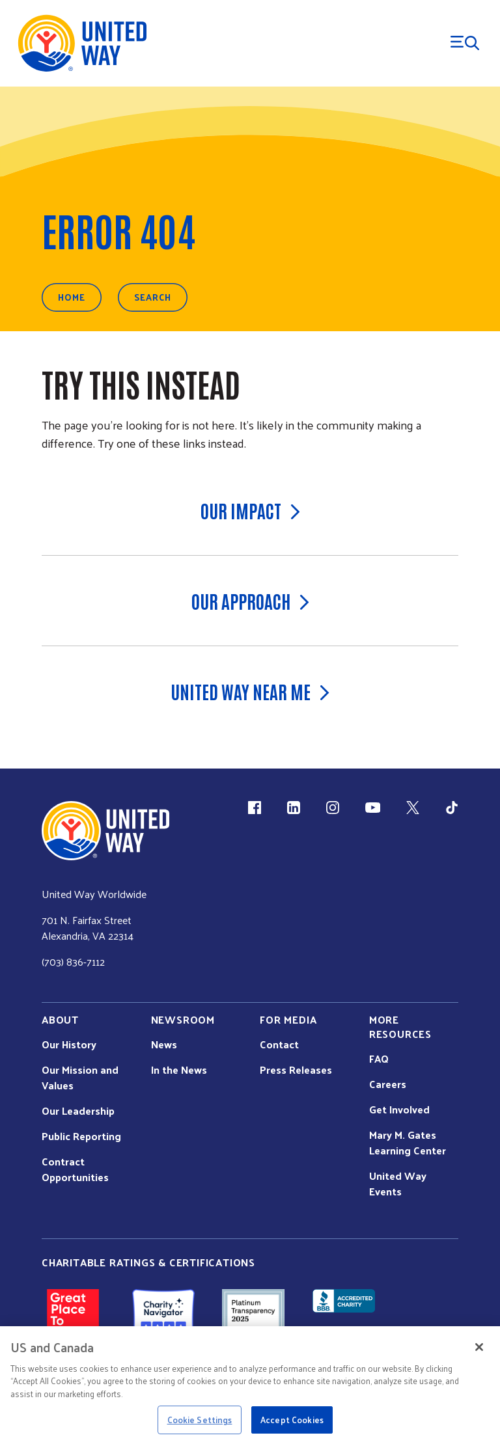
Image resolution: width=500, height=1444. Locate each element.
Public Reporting (81, 1136)
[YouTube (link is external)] (372, 807)
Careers (387, 1084)
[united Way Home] (105, 830)
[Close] (479, 1347)
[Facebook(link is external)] (254, 807)
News (164, 1044)
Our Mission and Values (80, 1077)
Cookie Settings (199, 1419)
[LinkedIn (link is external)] (293, 807)
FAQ (379, 1059)
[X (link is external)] (412, 807)
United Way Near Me (250, 691)
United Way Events (397, 1183)
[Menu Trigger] (465, 43)
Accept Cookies (292, 1419)
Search (152, 297)
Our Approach (250, 600)
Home (71, 297)
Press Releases (296, 1070)
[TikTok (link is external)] (451, 807)
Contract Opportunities (75, 1169)
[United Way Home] (81, 43)
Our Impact (250, 510)
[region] (250, 1385)
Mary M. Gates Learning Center (407, 1142)
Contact (279, 1044)
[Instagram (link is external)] (332, 807)
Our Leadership (78, 1111)
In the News (179, 1070)
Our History (69, 1044)
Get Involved (399, 1109)
